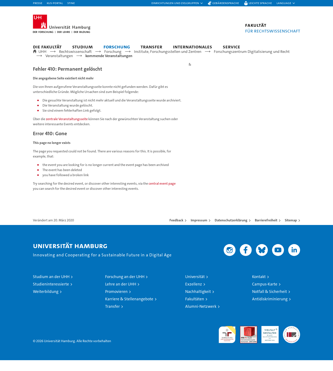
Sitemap (291, 231)
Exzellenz (193, 295)
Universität (195, 287)
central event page (162, 194)
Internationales (192, 46)
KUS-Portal (55, 3)
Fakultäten (194, 309)
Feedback (176, 231)
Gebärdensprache (225, 3)
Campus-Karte (264, 295)
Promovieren (116, 302)
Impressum (199, 231)
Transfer (151, 46)
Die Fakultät (47, 46)
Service (231, 46)
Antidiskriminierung (270, 309)
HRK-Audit (269, 339)
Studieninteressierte (51, 295)
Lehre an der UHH (120, 295)
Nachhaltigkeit (198, 302)
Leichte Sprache (260, 3)
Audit (244, 339)
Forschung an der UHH (124, 287)
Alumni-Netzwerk (200, 317)
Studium (82, 46)
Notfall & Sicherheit (269, 302)
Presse (37, 3)
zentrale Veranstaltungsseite (67, 130)
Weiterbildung (45, 302)
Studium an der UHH (51, 287)
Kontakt (259, 287)
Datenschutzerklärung (231, 231)
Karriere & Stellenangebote (129, 309)
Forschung (116, 46)
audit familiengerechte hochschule (227, 343)
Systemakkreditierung (291, 339)
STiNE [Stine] (71, 3)
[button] (177, 3)
